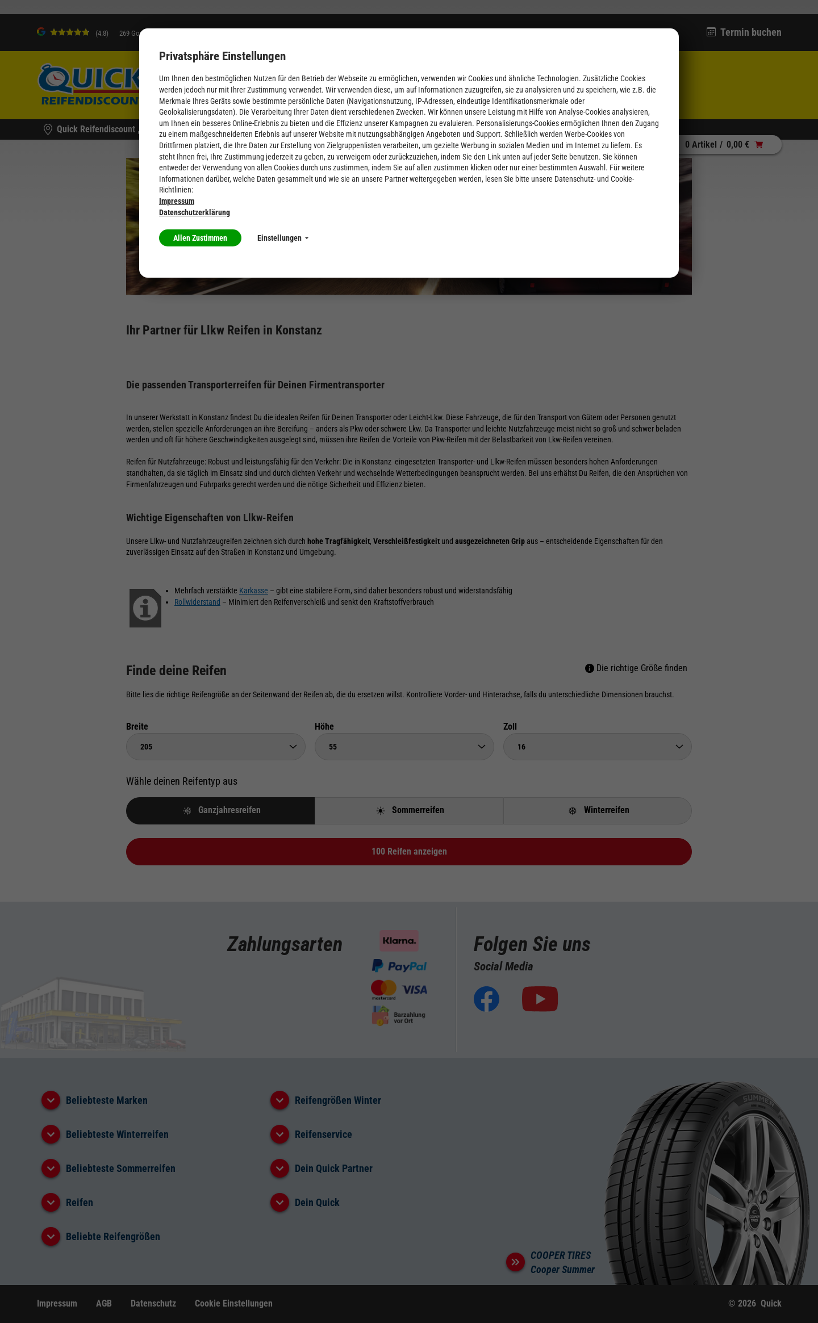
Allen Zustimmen (200, 237)
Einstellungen (282, 237)
